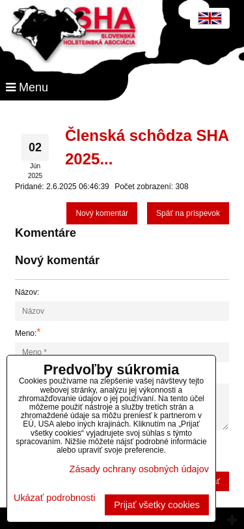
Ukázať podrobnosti (54, 498)
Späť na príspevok (188, 213)
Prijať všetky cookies (157, 505)
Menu (27, 87)
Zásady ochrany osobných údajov (139, 469)
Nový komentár (101, 213)
